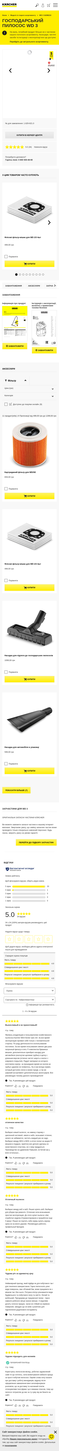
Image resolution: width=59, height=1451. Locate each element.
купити (29, 258)
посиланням (11, 1445)
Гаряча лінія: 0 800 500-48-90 (19, 160)
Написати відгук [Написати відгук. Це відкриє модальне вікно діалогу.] (40, 147)
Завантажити (15, 341)
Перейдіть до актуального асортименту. (29, 42)
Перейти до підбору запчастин (36, 786)
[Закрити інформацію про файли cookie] (55, 1432)
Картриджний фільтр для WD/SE (20, 438)
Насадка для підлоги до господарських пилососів (29, 610)
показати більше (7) (16, 734)
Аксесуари (34, 280)
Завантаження (13, 280)
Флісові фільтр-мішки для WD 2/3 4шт (23, 237)
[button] (10, 70)
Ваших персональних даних (23, 1439)
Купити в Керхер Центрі (29, 135)
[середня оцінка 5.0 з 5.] (17, 147)
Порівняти (11, 251)
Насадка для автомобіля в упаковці (22, 697)
